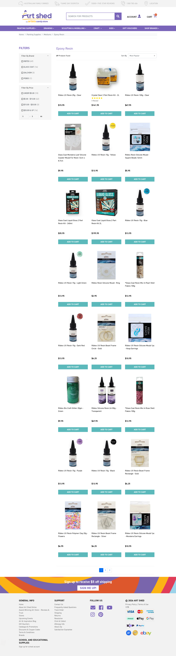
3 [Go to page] (109, 570)
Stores (21, 615)
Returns (57, 615)
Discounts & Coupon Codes (29, 629)
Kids (111, 28)
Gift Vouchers (130, 28)
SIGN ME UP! (88, 588)
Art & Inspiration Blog (27, 621)
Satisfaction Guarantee (63, 629)
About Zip (58, 627)
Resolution (58, 618)
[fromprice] (25, 116)
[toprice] (35, 116)
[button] (142, 55)
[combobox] (94, 16)
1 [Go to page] (101, 570)
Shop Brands (151, 28)
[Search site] (118, 16)
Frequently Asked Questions (65, 607)
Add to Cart (73, 113)
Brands (22, 635)
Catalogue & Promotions (28, 627)
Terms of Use (143, 604)
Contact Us (58, 604)
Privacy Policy (131, 604)
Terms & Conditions (26, 632)
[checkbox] (35, 61)
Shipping (58, 613)
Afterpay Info (59, 624)
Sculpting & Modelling (73, 28)
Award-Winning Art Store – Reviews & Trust (34, 611)
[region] (35, 82)
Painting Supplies (26, 28)
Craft (97, 28)
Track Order (59, 610)
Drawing (48, 28)
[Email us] (94, 608)
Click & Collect (60, 621)
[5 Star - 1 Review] (106, 98)
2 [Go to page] (105, 570)
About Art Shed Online (27, 607)
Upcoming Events (26, 618)
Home (21, 604)
